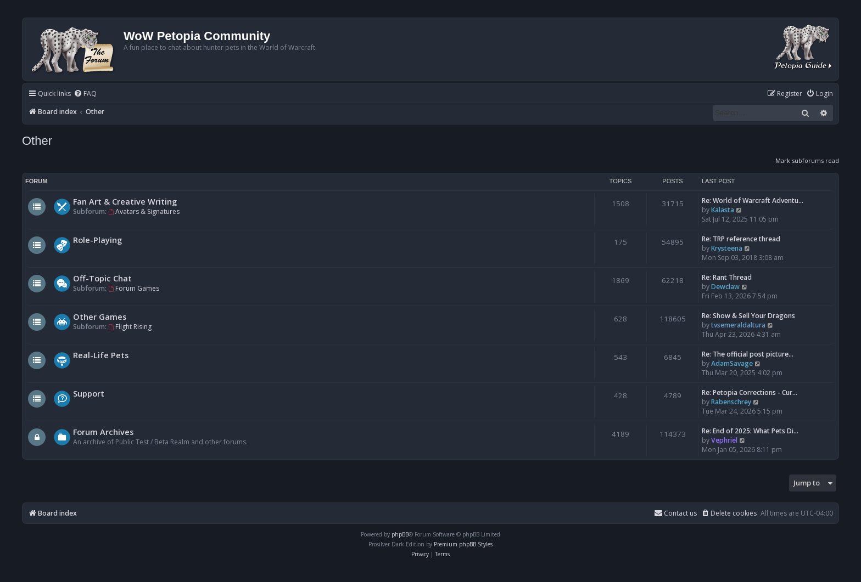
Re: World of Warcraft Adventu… (752, 200)
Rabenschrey (731, 401)
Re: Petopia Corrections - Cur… (749, 392)
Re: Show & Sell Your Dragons (748, 315)
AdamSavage (732, 363)
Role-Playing (97, 239)
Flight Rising (130, 326)
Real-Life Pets (100, 354)
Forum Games (133, 288)
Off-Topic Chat (102, 278)
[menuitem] (85, 94)
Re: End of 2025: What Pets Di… (750, 431)
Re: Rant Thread (727, 277)
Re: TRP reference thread (741, 239)
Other (37, 141)
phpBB (400, 534)
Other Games (99, 316)
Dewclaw (725, 286)
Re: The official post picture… (747, 354)
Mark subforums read (807, 160)
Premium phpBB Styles (463, 544)
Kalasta (722, 209)
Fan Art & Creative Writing (125, 201)
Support (88, 393)
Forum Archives (103, 431)
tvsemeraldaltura (738, 325)
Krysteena (726, 248)
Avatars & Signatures (144, 211)
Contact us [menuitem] (675, 513)
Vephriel (724, 440)
